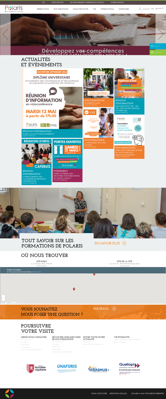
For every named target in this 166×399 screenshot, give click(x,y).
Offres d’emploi (117, 2)
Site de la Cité (124, 262)
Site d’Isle (41, 262)
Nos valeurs (24, 342)
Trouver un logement (120, 342)
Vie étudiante (57, 2)
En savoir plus (107, 243)
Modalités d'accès (80, 9)
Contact (155, 46)
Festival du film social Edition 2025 (31, 350)
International (107, 9)
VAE (94, 9)
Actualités (156, 53)
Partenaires (124, 9)
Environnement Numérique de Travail (87, 2)
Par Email (101, 308)
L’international (25, 344)
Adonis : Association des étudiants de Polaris (127, 339)
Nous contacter (99, 393)
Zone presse (86, 342)
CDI (43, 2)
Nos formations (61, 9)
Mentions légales (118, 393)
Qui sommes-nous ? (27, 339)
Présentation (43, 9)
